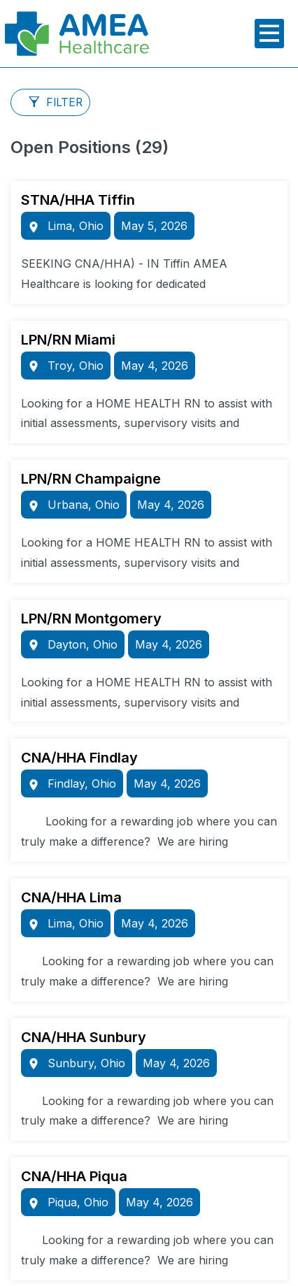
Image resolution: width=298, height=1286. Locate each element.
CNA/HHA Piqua (74, 1176)
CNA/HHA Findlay (79, 757)
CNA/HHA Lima (71, 897)
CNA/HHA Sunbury (83, 1037)
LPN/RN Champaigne (91, 478)
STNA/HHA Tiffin (78, 200)
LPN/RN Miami (68, 339)
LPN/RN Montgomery (91, 618)
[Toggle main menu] (269, 33)
